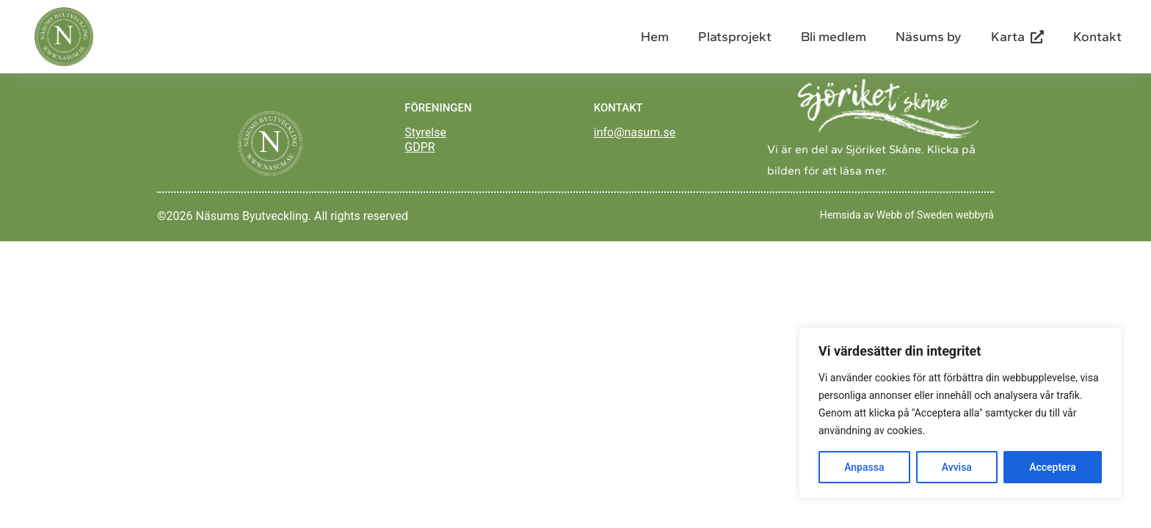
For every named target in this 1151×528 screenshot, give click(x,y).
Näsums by (929, 37)
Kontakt (1097, 37)
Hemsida (840, 215)
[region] (960, 413)
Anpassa (864, 467)
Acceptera (1052, 467)
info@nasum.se (634, 132)
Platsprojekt (734, 37)
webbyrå (975, 215)
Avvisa (957, 467)
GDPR (419, 147)
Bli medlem (833, 37)
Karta (1017, 37)
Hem (655, 37)
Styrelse (425, 132)
